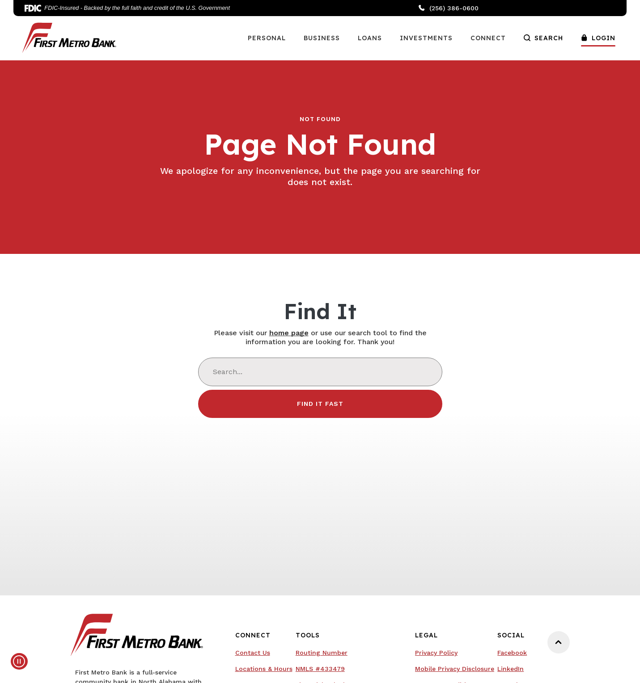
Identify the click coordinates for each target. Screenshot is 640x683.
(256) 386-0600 (449, 8)
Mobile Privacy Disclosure (454, 668)
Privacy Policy (436, 652)
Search (543, 38)
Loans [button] (370, 38)
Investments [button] (426, 38)
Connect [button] (488, 38)
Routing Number (322, 652)
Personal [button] (267, 38)
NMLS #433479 (320, 668)
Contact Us (252, 652)
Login (598, 38)
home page (289, 333)
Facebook (512, 652)
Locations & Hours (263, 668)
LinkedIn (510, 668)
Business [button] (322, 38)
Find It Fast (320, 403)
